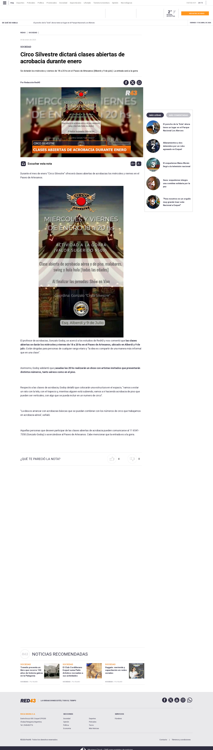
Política (66, 725)
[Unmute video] (81, 122)
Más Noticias (94, 728)
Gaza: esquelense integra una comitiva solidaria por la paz (176, 183)
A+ (133, 163)
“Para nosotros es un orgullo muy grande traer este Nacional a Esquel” (177, 202)
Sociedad (25, 47)
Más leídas (155, 115)
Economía (67, 728)
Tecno (91, 725)
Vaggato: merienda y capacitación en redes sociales (116, 670)
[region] (168, 49)
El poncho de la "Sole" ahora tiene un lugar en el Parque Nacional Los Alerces (176, 127)
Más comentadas (178, 115)
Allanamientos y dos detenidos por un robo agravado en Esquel (161, 23)
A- (138, 163)
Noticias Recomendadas (60, 654)
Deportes (92, 719)
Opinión (66, 722)
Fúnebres (118, 719)
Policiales (92, 722)
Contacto (163, 740)
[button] (125, 82)
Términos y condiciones (181, 740)
